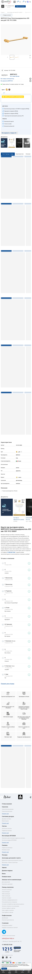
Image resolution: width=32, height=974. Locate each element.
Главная (3, 971)
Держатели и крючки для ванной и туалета (12, 860)
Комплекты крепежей (7, 884)
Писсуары (4, 855)
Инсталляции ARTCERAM (9, 835)
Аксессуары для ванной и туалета (14, 12)
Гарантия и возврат (6, 897)
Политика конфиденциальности (9, 900)
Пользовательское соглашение (9, 902)
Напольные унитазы (7, 828)
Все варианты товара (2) (9, 133)
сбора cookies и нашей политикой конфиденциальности (15, 966)
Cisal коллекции (6, 891)
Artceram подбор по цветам (8, 908)
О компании (5, 923)
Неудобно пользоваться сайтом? (10, 927)
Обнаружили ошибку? (7, 925)
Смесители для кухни (7, 811)
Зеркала (4, 867)
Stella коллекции (6, 893)
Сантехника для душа (8, 816)
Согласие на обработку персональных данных (13, 904)
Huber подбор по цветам (8, 910)
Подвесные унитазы (7, 830)
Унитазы (4, 826)
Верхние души (5, 821)
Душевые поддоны (7, 870)
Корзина (22, 971)
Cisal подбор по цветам (7, 912)
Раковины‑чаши (6, 849)
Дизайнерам (5, 917)
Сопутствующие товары (8, 154)
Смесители (5, 807)
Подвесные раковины (7, 847)
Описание (28, 154)
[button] (1, 797)
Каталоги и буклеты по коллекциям (10, 906)
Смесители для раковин (7, 809)
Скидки (16, 971)
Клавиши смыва (6, 876)
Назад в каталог (6, 15)
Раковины (5, 845)
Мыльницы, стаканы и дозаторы (10, 862)
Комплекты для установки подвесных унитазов (13, 838)
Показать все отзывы (7, 683)
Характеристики (20, 154)
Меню (29, 971)
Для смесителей (6, 882)
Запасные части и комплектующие (11, 879)
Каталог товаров (9, 971)
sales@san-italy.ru (8, 938)
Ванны (4, 873)
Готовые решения (7, 804)
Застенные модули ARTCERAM (9, 840)
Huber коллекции (6, 895)
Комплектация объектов (8, 920)
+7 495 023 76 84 (10, 2)
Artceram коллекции (7, 889)
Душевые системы (6, 818)
